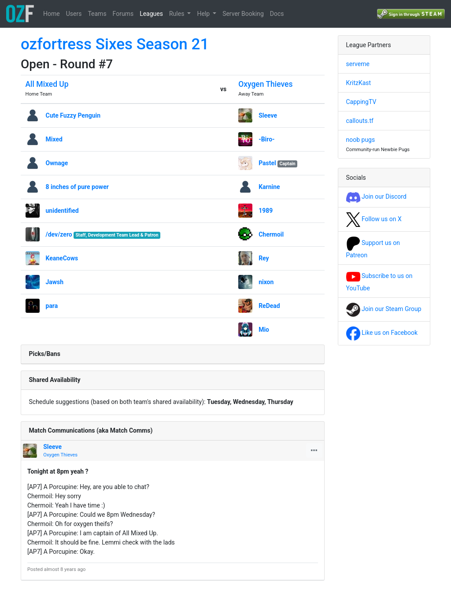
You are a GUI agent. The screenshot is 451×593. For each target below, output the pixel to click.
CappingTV (361, 101)
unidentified (62, 210)
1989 (266, 210)
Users (74, 13)
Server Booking (243, 13)
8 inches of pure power (77, 186)
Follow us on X (374, 218)
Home (51, 13)
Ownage (57, 163)
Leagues (151, 13)
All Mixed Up (47, 84)
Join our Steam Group (383, 308)
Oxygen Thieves (265, 84)
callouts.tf (359, 120)
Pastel (267, 163)
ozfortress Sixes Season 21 (115, 44)
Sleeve (268, 115)
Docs (277, 13)
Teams (97, 13)
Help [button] (204, 13)
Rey (264, 258)
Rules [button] (177, 13)
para (52, 305)
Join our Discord (376, 196)
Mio (264, 329)
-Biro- (267, 139)
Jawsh (55, 281)
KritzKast (358, 82)
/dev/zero (59, 234)
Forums (123, 13)
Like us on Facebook (382, 332)
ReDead (269, 305)
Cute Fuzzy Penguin (73, 115)
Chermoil (271, 234)
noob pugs (360, 139)
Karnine (269, 186)
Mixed (54, 139)
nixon (266, 281)
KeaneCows (62, 258)
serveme (358, 63)
